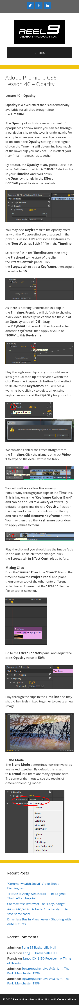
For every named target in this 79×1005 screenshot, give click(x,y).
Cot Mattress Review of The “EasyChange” (36, 904)
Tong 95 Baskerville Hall (39, 947)
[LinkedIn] (47, 5)
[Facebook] (38, 5)
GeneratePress (66, 999)
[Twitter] (30, 5)
